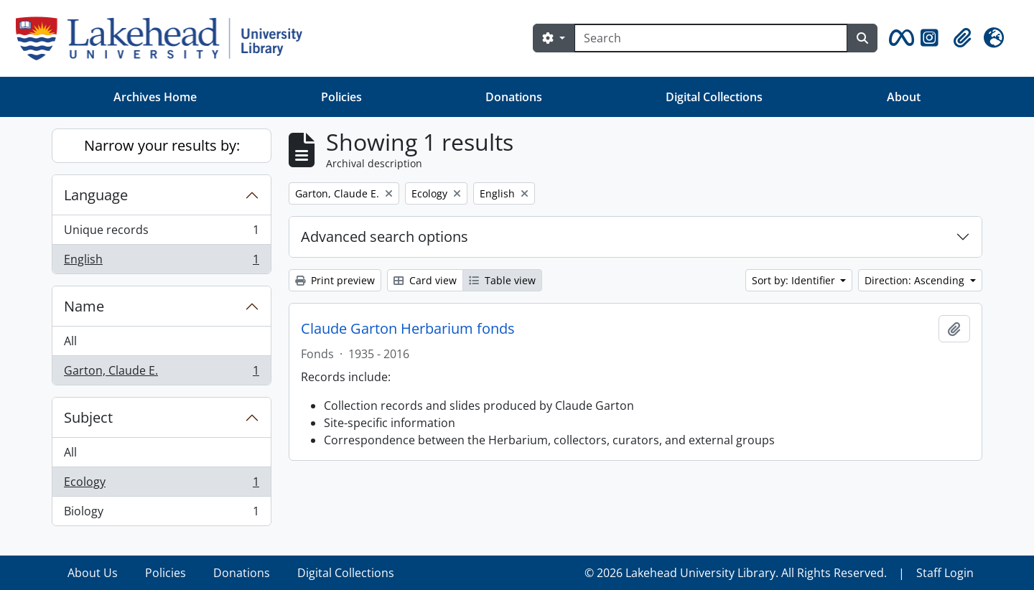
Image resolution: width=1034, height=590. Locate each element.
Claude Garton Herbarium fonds (408, 328)
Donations (513, 97)
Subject (88, 417)
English (161, 261)
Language (96, 195)
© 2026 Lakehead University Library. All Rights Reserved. (735, 573)
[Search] (711, 38)
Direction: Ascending (916, 280)
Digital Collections (714, 97)
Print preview (335, 280)
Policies (341, 97)
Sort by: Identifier (795, 280)
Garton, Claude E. (161, 373)
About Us (92, 573)
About (904, 97)
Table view (502, 280)
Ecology (161, 485)
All (70, 341)
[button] (899, 38)
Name (84, 306)
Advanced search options (384, 236)
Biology (161, 513)
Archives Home (155, 97)
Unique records (161, 233)
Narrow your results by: (162, 145)
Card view (425, 280)
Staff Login (945, 573)
